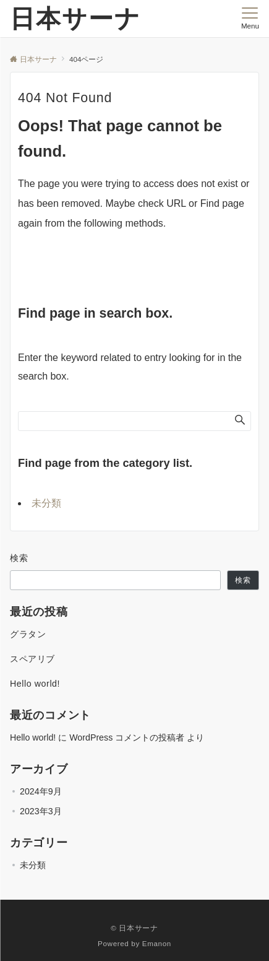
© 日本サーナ (134, 928)
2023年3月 (41, 811)
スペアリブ (32, 659)
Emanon (156, 943)
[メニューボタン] (250, 18)
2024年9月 (41, 791)
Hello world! (35, 684)
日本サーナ (75, 18)
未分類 (46, 503)
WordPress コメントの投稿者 (126, 737)
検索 (19, 558)
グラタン (28, 634)
